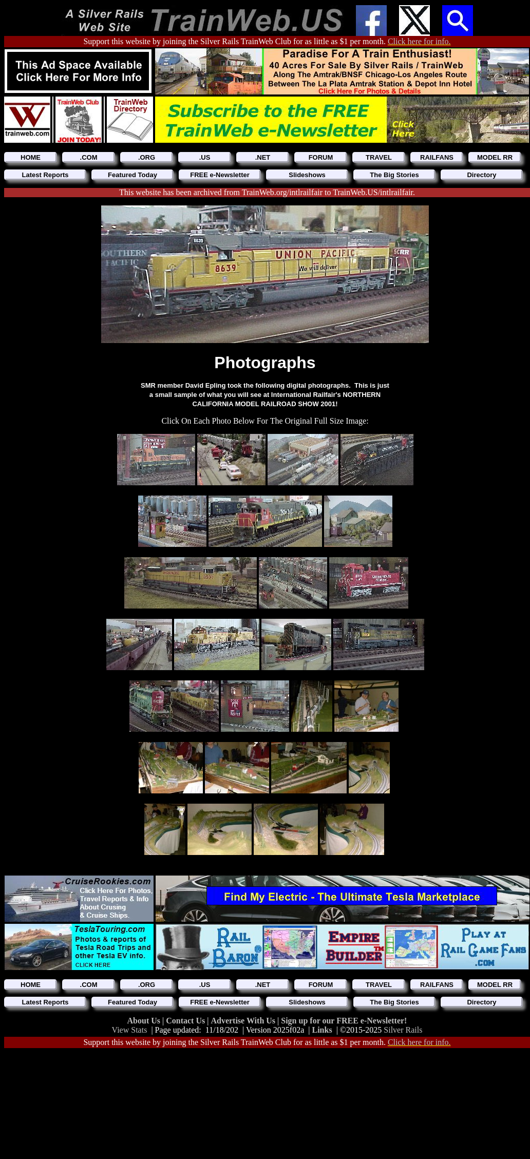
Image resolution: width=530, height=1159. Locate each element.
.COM (89, 157)
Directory (481, 175)
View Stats (129, 1029)
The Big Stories (394, 175)
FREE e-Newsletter (220, 175)
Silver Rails (403, 1029)
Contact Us (186, 1020)
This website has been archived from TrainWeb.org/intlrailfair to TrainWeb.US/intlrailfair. (267, 192)
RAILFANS (436, 157)
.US (205, 157)
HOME (31, 157)
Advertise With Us (244, 1020)
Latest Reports (45, 175)
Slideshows (307, 175)
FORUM (321, 157)
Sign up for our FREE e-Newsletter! (344, 1020)
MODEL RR (495, 157)
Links (322, 1029)
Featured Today (132, 175)
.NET (263, 157)
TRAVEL (379, 157)
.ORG (146, 157)
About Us (144, 1020)
